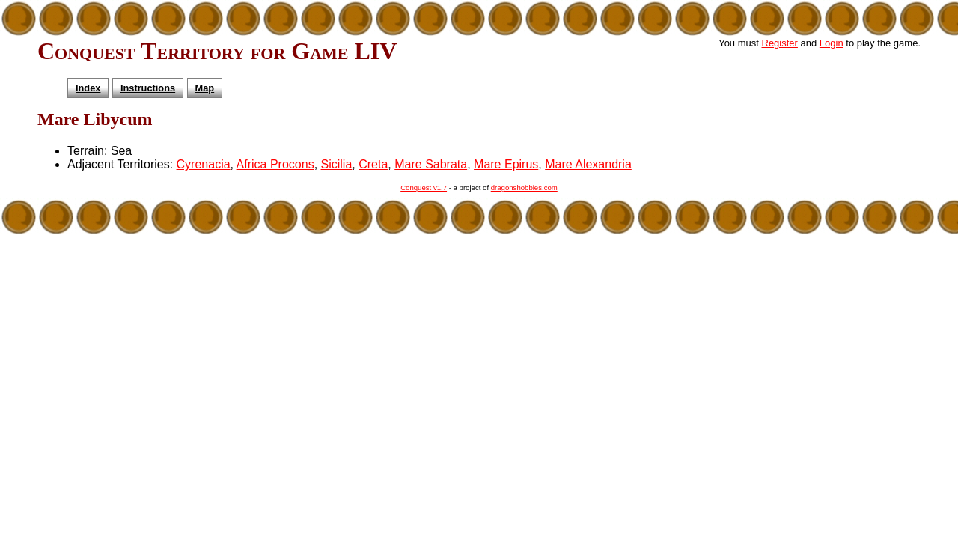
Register (780, 43)
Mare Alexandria (588, 164)
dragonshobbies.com (524, 187)
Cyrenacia (204, 164)
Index (88, 88)
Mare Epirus (506, 164)
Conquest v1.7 (423, 187)
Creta (373, 164)
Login (831, 43)
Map (205, 88)
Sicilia (337, 164)
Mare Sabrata (430, 164)
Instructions (147, 88)
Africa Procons (275, 164)
